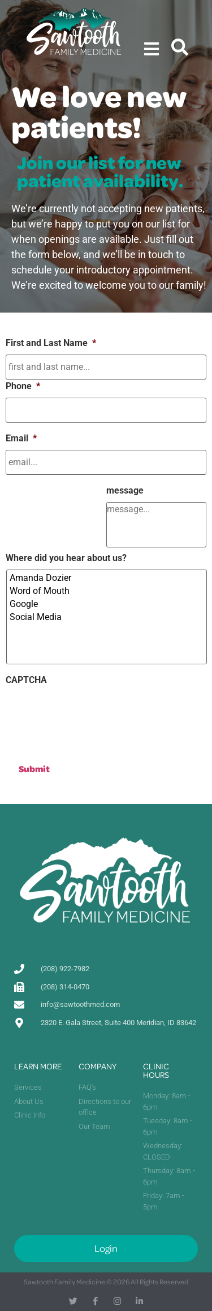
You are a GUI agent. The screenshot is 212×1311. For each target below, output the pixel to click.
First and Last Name (51, 343)
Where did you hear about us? (66, 558)
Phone (23, 386)
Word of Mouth (107, 590)
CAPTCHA (26, 680)
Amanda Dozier (107, 577)
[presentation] (92, 714)
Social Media (107, 616)
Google (107, 603)
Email (21, 438)
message (125, 490)
